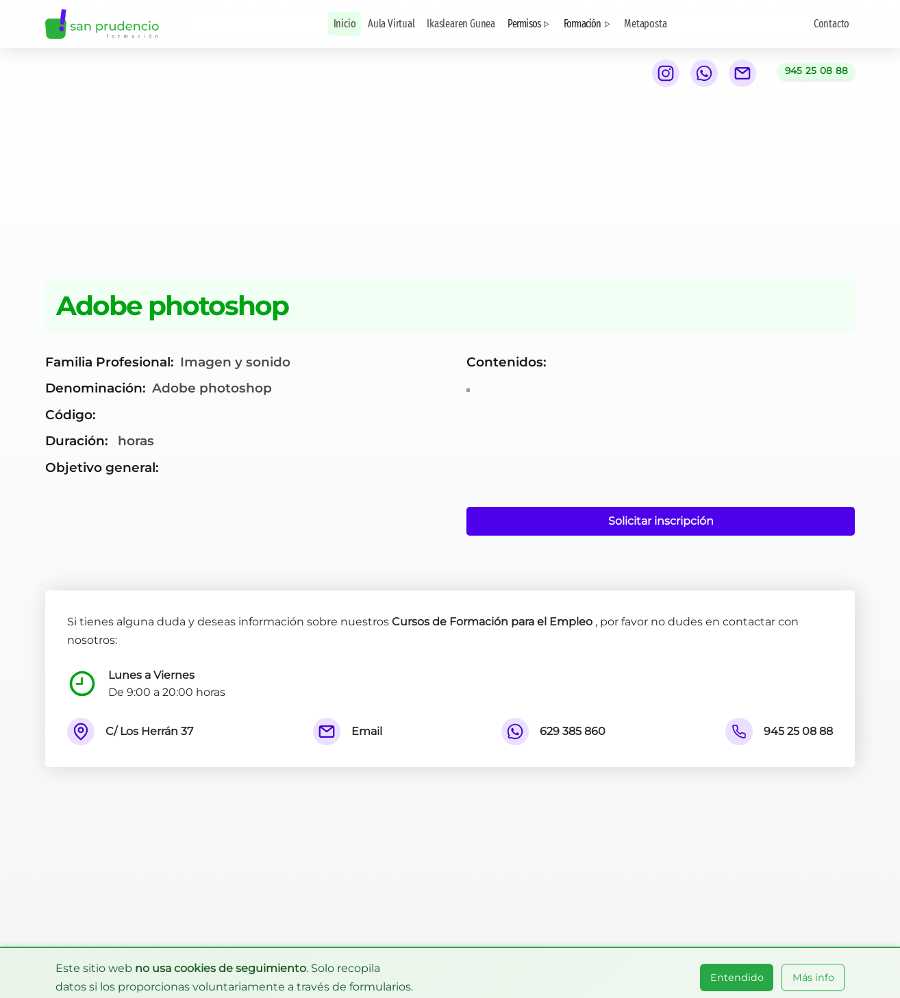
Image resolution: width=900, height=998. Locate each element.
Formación (588, 23)
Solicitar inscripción (661, 520)
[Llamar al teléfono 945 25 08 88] (816, 71)
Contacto (831, 23)
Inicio (345, 23)
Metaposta (645, 23)
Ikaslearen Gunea (461, 23)
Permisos (530, 23)
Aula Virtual (391, 23)
